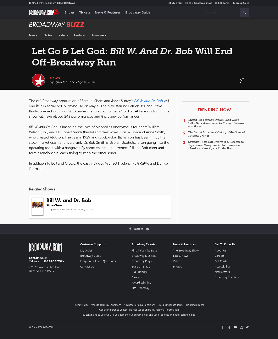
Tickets (84, 12)
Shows (70, 12)
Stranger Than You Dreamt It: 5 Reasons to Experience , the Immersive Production (216, 145)
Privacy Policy (81, 305)
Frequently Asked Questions (98, 261)
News (33, 35)
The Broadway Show (199, 3)
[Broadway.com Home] (44, 12)
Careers (219, 255)
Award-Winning (141, 282)
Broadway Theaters (227, 277)
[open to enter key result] (244, 12)
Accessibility (222, 266)
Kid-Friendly (139, 272)
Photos (47, 35)
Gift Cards (222, 3)
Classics (137, 277)
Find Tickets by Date (144, 250)
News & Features (108, 12)
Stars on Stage (141, 266)
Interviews (99, 35)
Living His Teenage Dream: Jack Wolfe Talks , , (216, 123)
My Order (175, 3)
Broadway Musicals (144, 255)
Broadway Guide (137, 12)
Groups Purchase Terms (171, 305)
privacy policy (141, 314)
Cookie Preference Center (113, 309)
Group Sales (240, 3)
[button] (243, 82)
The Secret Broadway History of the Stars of (216, 134)
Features (80, 35)
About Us (220, 250)
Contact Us (36, 258)
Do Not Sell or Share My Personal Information (154, 309)
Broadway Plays (142, 261)
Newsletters (222, 272)
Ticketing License (195, 305)
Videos (63, 35)
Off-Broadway (140, 288)
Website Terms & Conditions (106, 305)
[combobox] (226, 12)
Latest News (180, 255)
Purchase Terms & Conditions (139, 305)
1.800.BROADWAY (52, 3)
